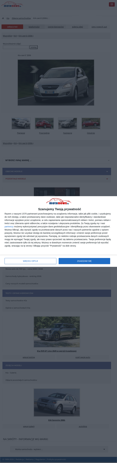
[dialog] (58, 231)
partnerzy (9, 226)
